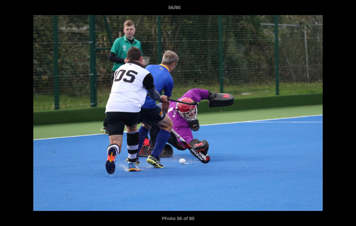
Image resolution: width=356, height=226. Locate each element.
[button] (329, 9)
